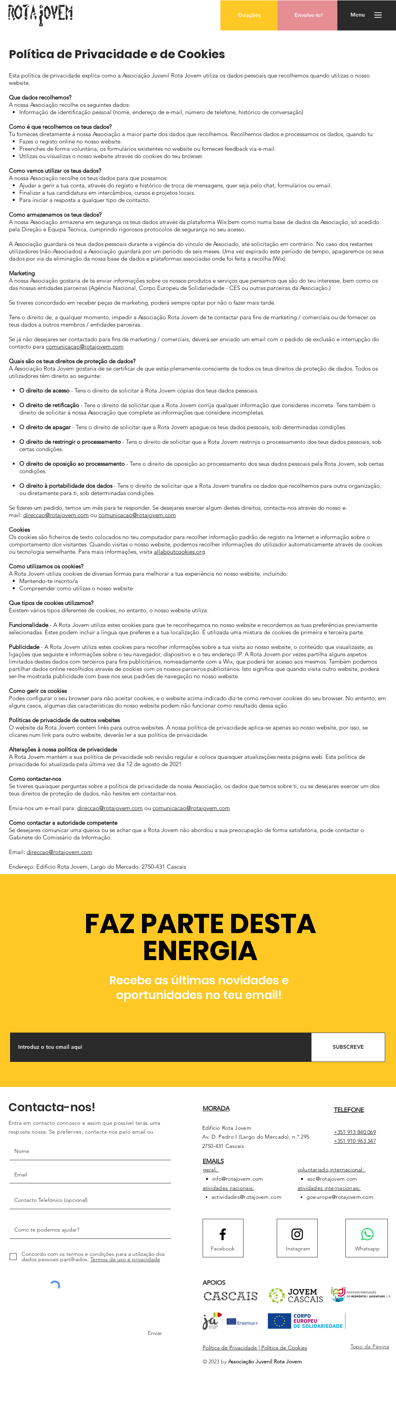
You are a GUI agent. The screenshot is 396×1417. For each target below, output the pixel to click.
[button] (249, 15)
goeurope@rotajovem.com (339, 1196)
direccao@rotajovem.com (56, 515)
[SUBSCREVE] (348, 1047)
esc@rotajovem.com (332, 1178)
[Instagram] (298, 1248)
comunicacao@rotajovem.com (85, 346)
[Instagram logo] (297, 1234)
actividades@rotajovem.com (246, 1196)
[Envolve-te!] (308, 15)
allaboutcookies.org (179, 551)
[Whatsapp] (367, 1248)
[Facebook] (223, 1248)
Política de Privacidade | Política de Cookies (255, 1347)
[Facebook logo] (222, 1234)
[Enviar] (151, 1333)
